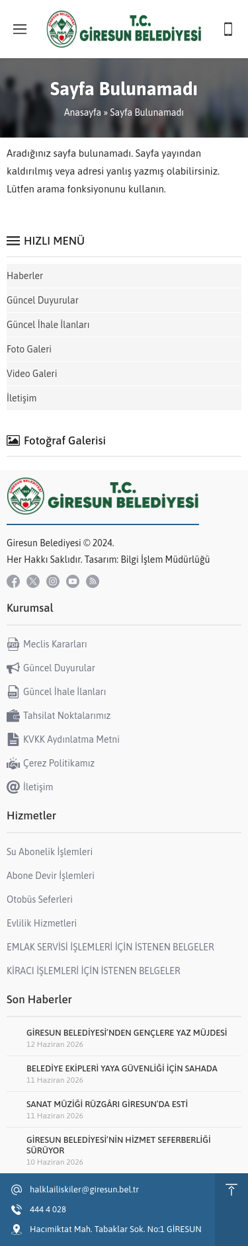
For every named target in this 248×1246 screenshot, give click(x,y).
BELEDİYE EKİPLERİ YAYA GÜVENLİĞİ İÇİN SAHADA (122, 1068)
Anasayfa (82, 112)
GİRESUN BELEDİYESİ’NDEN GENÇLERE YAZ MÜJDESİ (126, 1033)
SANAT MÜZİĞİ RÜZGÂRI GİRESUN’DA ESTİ (107, 1104)
